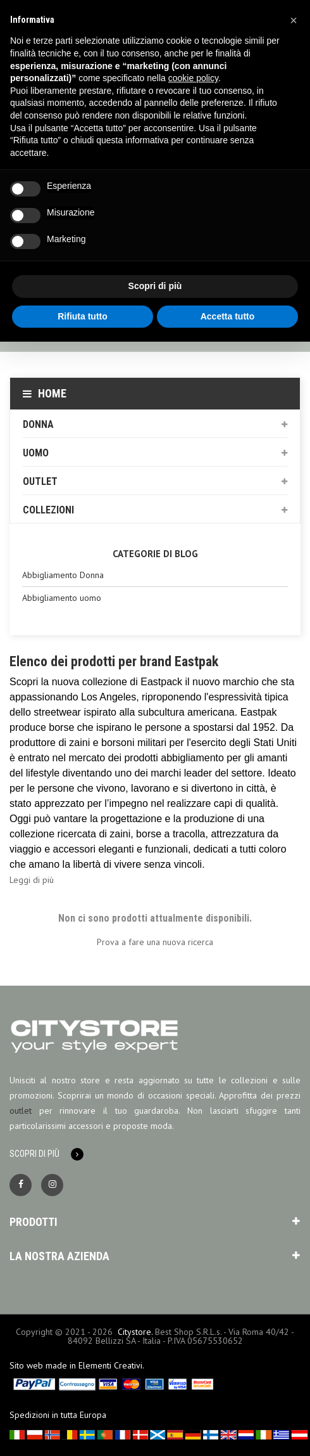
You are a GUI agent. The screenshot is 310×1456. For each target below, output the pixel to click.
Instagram (52, 1185)
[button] (293, 20)
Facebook (20, 1185)
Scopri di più (34, 1154)
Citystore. (135, 1331)
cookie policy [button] (193, 78)
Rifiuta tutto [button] (83, 316)
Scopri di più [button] (155, 286)
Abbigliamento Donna (63, 575)
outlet (20, 1110)
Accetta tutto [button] (228, 316)
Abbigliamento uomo (61, 597)
